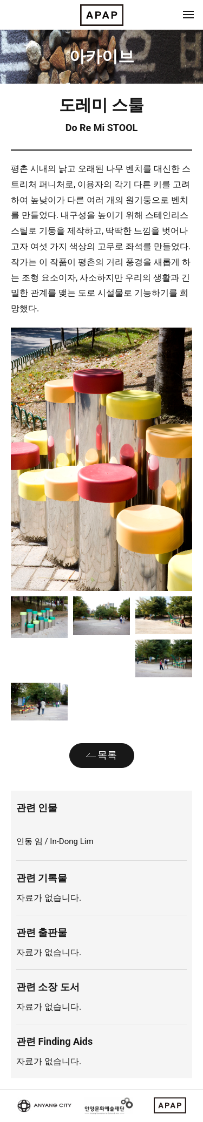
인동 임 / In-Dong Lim (55, 841)
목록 (107, 754)
